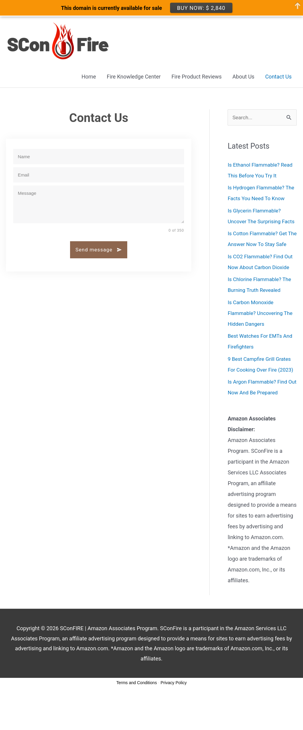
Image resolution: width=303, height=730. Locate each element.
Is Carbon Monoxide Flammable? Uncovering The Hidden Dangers (262, 346)
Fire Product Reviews (197, 77)
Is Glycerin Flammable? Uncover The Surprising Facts (255, 233)
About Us (243, 77)
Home (88, 77)
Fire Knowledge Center (134, 77)
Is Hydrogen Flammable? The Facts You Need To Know (257, 199)
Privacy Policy (173, 716)
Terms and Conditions (136, 716)
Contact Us (278, 77)
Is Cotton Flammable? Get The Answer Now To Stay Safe (259, 266)
